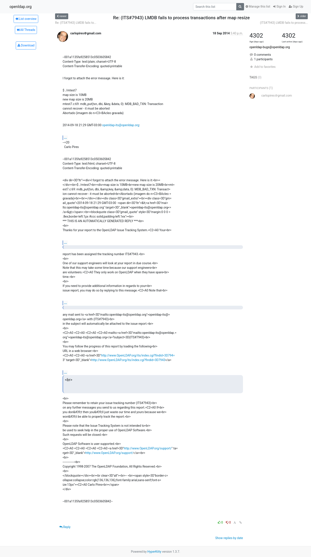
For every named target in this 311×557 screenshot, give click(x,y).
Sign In (279, 6)
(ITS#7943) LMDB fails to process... (284, 22)
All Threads (26, 30)
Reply (64, 527)
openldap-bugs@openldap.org (269, 47)
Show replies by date (229, 538)
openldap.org (21, 7)
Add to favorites (262, 66)
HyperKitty (154, 551)
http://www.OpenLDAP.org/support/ (148, 448)
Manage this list (258, 6)
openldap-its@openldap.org (120, 125)
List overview (25, 19)
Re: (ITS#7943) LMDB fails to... (75, 22)
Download (26, 45)
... (65, 137)
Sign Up (296, 6)
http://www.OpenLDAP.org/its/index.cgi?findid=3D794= (138, 355)
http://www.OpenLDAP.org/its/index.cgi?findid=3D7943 (128, 360)
